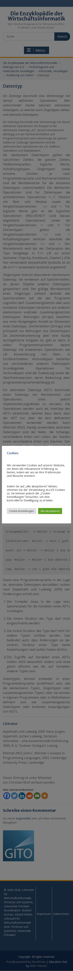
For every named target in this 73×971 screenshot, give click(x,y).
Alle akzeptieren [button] (50, 511)
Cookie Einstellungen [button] (21, 511)
